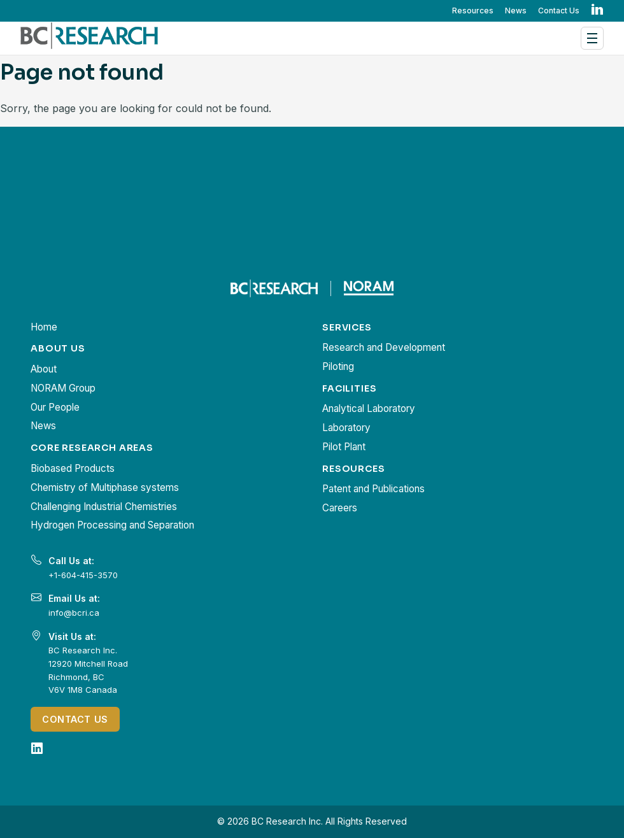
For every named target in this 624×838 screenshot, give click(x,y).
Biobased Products (73, 468)
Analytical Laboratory (368, 408)
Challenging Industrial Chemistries (104, 507)
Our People (55, 407)
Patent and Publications (373, 489)
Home (44, 327)
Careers (339, 508)
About (44, 369)
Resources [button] (472, 10)
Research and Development (383, 347)
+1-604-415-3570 (83, 575)
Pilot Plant (343, 447)
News (516, 10)
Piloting (338, 366)
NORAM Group (63, 388)
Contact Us (558, 10)
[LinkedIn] (37, 748)
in (597, 10)
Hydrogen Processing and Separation (112, 525)
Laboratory (346, 428)
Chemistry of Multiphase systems (105, 487)
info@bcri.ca (73, 612)
